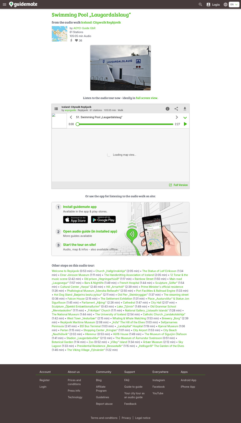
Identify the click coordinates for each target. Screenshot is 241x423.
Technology (75, 397)
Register (45, 380)
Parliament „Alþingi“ (94, 302)
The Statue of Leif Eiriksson (159, 271)
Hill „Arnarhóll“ (115, 286)
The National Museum (65, 314)
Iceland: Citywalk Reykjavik (101, 22)
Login (43, 386)
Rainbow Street (144, 278)
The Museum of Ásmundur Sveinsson (138, 338)
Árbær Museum (152, 342)
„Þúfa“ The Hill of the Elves (128, 322)
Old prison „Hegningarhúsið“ (101, 278)
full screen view (146, 98)
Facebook (159, 386)
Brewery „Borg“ (171, 318)
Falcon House (76, 298)
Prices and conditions (74, 382)
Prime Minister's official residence (162, 286)
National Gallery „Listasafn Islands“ (147, 310)
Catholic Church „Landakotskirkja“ (164, 314)
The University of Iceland (110, 314)
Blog (99, 380)
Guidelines (102, 397)
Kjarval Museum (168, 326)
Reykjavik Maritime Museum (77, 322)
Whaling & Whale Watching (129, 318)
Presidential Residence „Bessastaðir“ (100, 345)
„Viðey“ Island (118, 342)
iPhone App (188, 386)
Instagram (159, 380)
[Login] (213, 4)
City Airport (140, 330)
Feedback (130, 403)
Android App (188, 380)
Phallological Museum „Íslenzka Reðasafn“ (93, 290)
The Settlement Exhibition (116, 298)
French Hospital (129, 282)
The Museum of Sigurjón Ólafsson (165, 334)
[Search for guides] (200, 4)
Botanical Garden (62, 342)
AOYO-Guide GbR (84, 28)
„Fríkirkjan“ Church (98, 310)
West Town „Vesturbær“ (82, 318)
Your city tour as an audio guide (134, 395)
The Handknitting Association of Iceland (129, 274)
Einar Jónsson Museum (74, 274)
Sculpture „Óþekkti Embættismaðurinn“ (76, 306)
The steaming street (176, 294)
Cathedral (129, 302)
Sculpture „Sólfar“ (166, 282)
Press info (74, 390)
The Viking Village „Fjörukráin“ (86, 349)
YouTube (158, 393)
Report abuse (104, 403)
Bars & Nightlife (94, 282)
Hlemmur (90, 334)
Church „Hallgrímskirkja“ (110, 271)
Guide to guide (133, 386)
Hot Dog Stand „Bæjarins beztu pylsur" (78, 294)
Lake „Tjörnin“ (125, 306)
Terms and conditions (104, 417)
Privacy (126, 417)
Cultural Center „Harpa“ (75, 286)
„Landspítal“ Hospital (130, 326)
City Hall (156, 302)
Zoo (91, 342)
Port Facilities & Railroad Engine (155, 290)
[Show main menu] (4, 4)
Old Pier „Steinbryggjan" (133, 294)
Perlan (64, 330)
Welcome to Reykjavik (65, 271)
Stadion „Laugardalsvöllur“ (82, 338)
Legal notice (142, 417)
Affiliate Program (101, 388)
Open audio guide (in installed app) (90, 231)
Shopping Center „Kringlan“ (100, 330)
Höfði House (120, 334)
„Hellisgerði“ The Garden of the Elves (161, 345)
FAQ (126, 380)
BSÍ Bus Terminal (90, 326)
